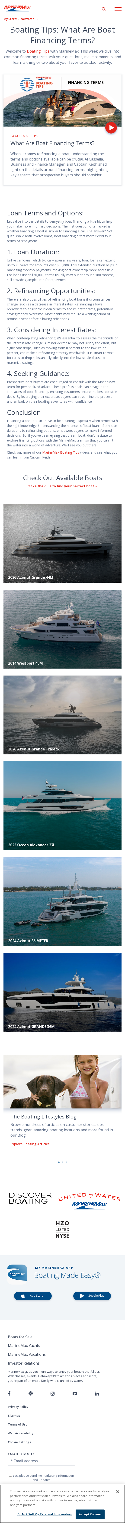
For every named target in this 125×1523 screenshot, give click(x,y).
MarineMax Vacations (27, 1354)
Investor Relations (24, 1363)
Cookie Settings (19, 1442)
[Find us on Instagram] (52, 1393)
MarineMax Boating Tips (60, 452)
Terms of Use (17, 1424)
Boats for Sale (20, 1336)
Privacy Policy (18, 1407)
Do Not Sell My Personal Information (44, 1514)
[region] (62, 1503)
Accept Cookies (90, 1514)
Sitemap (14, 1415)
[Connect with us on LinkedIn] (97, 1393)
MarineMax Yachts (24, 1345)
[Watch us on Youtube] (75, 1393)
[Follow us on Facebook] (9, 1393)
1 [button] (59, 1162)
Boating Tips (38, 51)
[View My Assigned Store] (19, 19)
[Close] (117, 1492)
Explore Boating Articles (29, 1144)
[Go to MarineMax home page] (20, 8)
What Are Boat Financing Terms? (52, 143)
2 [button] (62, 1162)
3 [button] (66, 1162)
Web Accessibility (20, 1433)
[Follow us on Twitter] (31, 1393)
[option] (62, 1104)
